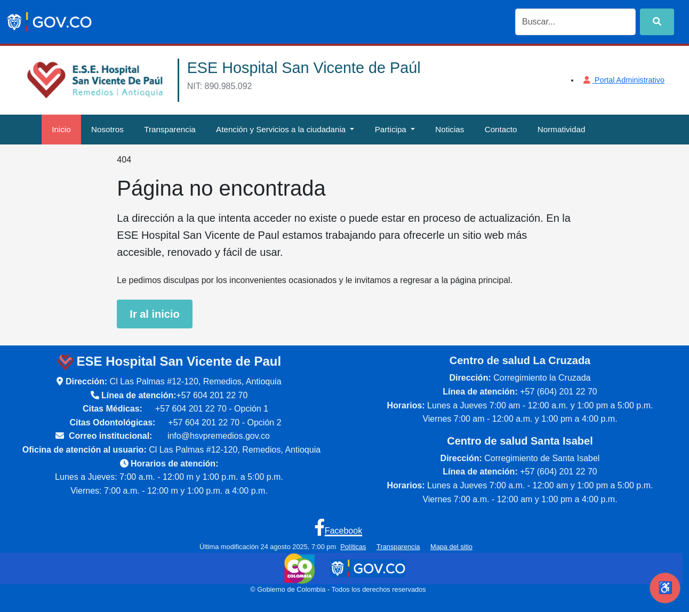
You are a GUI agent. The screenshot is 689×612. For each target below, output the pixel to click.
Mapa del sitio (451, 547)
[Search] (575, 22)
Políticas (353, 547)
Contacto (501, 129)
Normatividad (561, 129)
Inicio (61, 129)
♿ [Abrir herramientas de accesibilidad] (665, 587)
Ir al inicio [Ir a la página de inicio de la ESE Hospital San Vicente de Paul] (154, 314)
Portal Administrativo (623, 80)
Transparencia (170, 129)
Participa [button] (391, 129)
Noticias (449, 129)
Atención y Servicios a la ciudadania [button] (282, 129)
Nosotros (107, 129)
